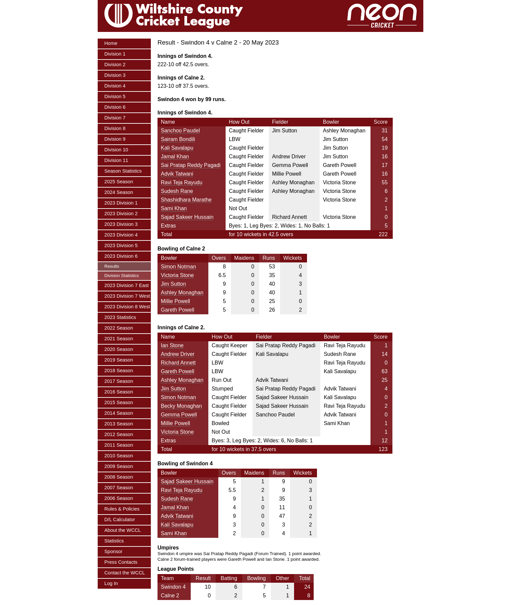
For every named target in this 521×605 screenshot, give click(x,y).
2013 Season (118, 423)
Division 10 (116, 149)
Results (111, 266)
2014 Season (118, 413)
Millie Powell (175, 301)
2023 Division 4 (121, 234)
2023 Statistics (120, 317)
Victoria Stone (177, 275)
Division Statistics (121, 275)
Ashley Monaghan (182, 292)
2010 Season (118, 455)
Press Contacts (120, 562)
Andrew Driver (177, 354)
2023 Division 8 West (127, 306)
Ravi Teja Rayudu (181, 182)
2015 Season (118, 402)
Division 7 (115, 117)
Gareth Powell (177, 310)
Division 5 (115, 96)
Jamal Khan (175, 156)
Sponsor (113, 551)
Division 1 (115, 54)
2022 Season (118, 328)
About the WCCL (122, 530)
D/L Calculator (119, 519)
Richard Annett (178, 363)
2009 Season (118, 466)
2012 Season (118, 434)
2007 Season (118, 487)
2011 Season (118, 445)
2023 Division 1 (121, 203)
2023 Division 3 (121, 224)
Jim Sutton (173, 284)
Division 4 (115, 85)
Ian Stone (172, 345)
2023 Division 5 (121, 245)
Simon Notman (178, 266)
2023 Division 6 (121, 256)
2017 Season (118, 381)
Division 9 (115, 139)
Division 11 (116, 160)
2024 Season (118, 192)
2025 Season (118, 181)
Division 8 (115, 128)
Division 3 (115, 75)
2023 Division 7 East (126, 285)
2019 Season (118, 360)
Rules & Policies (122, 509)
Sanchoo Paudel (180, 130)
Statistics (114, 540)
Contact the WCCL (124, 572)
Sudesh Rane (177, 191)
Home (110, 43)
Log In (111, 583)
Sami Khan (174, 208)
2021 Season (118, 338)
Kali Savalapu (177, 148)
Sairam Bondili (178, 139)
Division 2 (115, 64)
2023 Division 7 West (127, 296)
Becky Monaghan (181, 406)
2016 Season (118, 391)
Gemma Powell (179, 414)
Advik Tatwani (177, 174)
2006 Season (118, 498)
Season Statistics (123, 171)
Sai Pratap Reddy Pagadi (191, 165)
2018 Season (118, 370)
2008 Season (118, 477)
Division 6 (115, 107)
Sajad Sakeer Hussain (187, 217)
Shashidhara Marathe (186, 200)
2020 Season (118, 349)
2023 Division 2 (121, 213)
